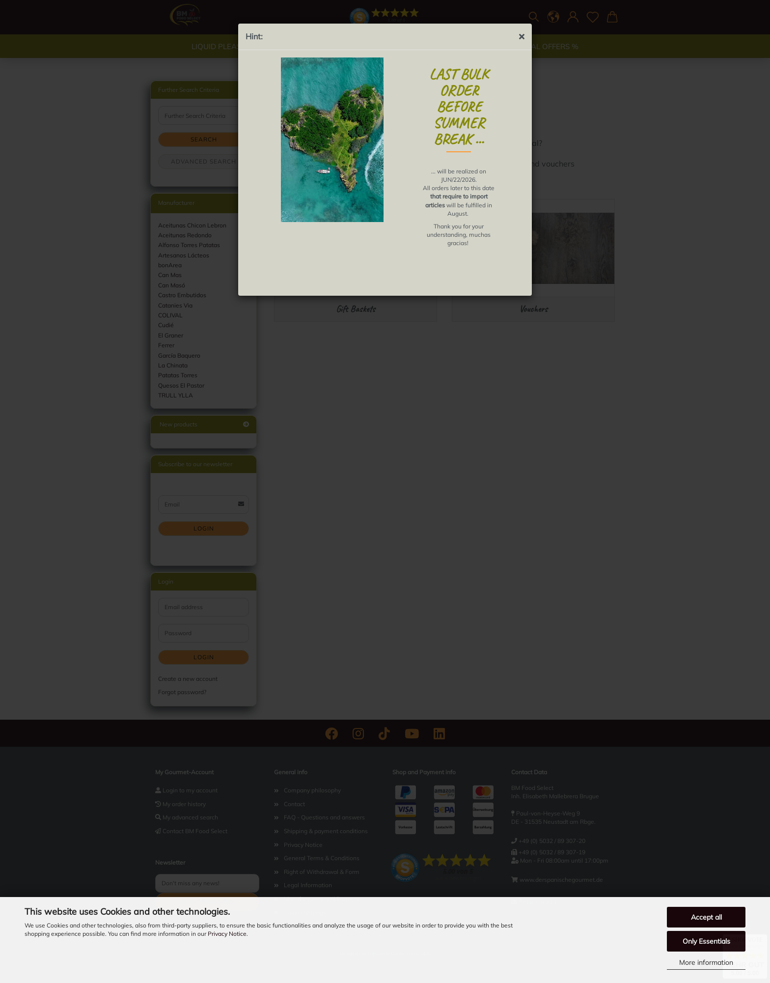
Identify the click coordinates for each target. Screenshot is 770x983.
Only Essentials (706, 941)
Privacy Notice (227, 933)
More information (706, 962)
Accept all (706, 917)
